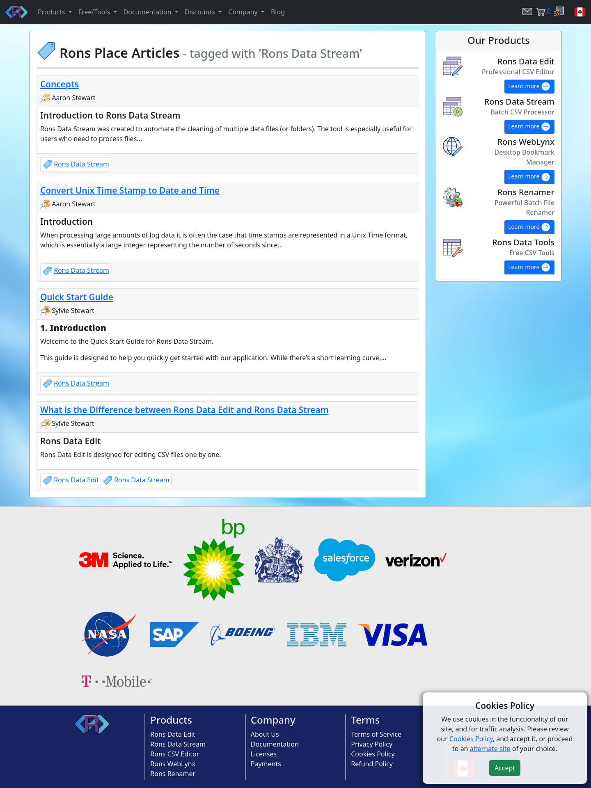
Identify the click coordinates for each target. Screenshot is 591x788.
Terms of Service (376, 734)
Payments (266, 763)
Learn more (529, 86)
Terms (365, 719)
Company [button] (243, 11)
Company (273, 719)
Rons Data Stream (81, 164)
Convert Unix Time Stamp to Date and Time (130, 190)
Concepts (59, 84)
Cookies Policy (372, 753)
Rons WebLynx (172, 763)
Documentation (275, 744)
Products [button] (52, 11)
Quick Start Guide (76, 297)
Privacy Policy (371, 744)
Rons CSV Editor (174, 753)
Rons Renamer (172, 773)
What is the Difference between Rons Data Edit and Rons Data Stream (184, 410)
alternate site (490, 748)
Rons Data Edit (76, 479)
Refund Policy (372, 763)
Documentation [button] (148, 11)
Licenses (264, 753)
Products (171, 719)
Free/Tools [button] (95, 11)
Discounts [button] (201, 11)
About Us (265, 734)
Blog (278, 11)
